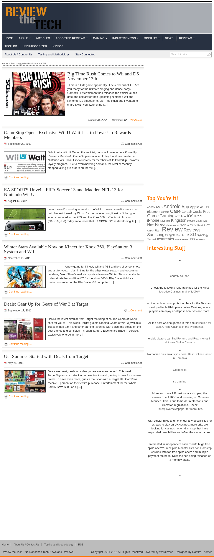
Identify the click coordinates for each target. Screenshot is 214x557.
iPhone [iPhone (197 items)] (153, 220)
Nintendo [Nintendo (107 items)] (173, 225)
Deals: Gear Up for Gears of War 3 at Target (46, 304)
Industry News (124, 38)
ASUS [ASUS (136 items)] (204, 207)
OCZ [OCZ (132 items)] (193, 225)
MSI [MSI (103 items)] (205, 220)
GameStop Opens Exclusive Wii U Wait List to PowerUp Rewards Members (67, 135)
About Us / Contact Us (19, 54)
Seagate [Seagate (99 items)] (170, 235)
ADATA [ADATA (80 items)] (151, 207)
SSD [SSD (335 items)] (191, 234)
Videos (58, 46)
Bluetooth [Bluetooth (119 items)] (153, 211)
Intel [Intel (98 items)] (183, 216)
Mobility (150, 38)
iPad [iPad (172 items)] (198, 216)
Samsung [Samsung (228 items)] (156, 234)
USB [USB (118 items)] (191, 239)
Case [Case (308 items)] (175, 211)
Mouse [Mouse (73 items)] (199, 220)
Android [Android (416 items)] (172, 206)
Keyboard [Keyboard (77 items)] (165, 220)
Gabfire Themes (202, 552)
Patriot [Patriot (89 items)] (201, 225)
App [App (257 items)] (185, 206)
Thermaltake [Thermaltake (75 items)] (181, 239)
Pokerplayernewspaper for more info (179, 409)
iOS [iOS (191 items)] (190, 216)
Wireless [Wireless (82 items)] (200, 239)
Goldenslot (179, 369)
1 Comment (135, 310)
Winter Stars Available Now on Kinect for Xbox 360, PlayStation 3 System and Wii (68, 249)
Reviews (185, 38)
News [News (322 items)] (160, 224)
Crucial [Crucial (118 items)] (197, 211)
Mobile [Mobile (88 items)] (191, 220)
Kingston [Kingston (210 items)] (178, 220)
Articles (43, 38)
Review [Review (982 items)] (172, 229)
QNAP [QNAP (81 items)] (150, 230)
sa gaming (179, 381)
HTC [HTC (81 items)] (177, 216)
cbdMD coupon (179, 276)
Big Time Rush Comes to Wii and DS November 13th (103, 76)
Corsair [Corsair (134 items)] (186, 211)
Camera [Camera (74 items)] (165, 212)
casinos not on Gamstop (180, 428)
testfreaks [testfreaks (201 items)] (165, 239)
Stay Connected (85, 54)
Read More (136, 120)
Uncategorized (35, 46)
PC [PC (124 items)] (208, 225)
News (169, 38)
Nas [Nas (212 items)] (150, 225)
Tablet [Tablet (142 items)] (151, 239)
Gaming (98, 38)
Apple (23, 38)
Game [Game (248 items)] (153, 215)
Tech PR (11, 46)
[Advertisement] (167, 127)
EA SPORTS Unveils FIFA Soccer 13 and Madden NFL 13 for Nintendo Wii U (63, 192)
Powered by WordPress (158, 552)
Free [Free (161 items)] (207, 211)
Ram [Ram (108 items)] (158, 230)
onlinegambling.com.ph (161, 303)
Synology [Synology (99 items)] (202, 235)
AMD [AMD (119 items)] (159, 207)
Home (9, 38)
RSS (81, 544)
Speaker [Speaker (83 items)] (181, 235)
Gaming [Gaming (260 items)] (167, 215)
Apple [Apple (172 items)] (194, 207)
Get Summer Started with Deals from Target (46, 356)
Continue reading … (20, 177)
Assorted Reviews (70, 38)
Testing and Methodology (54, 54)
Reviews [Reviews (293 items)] (192, 229)
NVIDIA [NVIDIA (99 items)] (184, 225)
